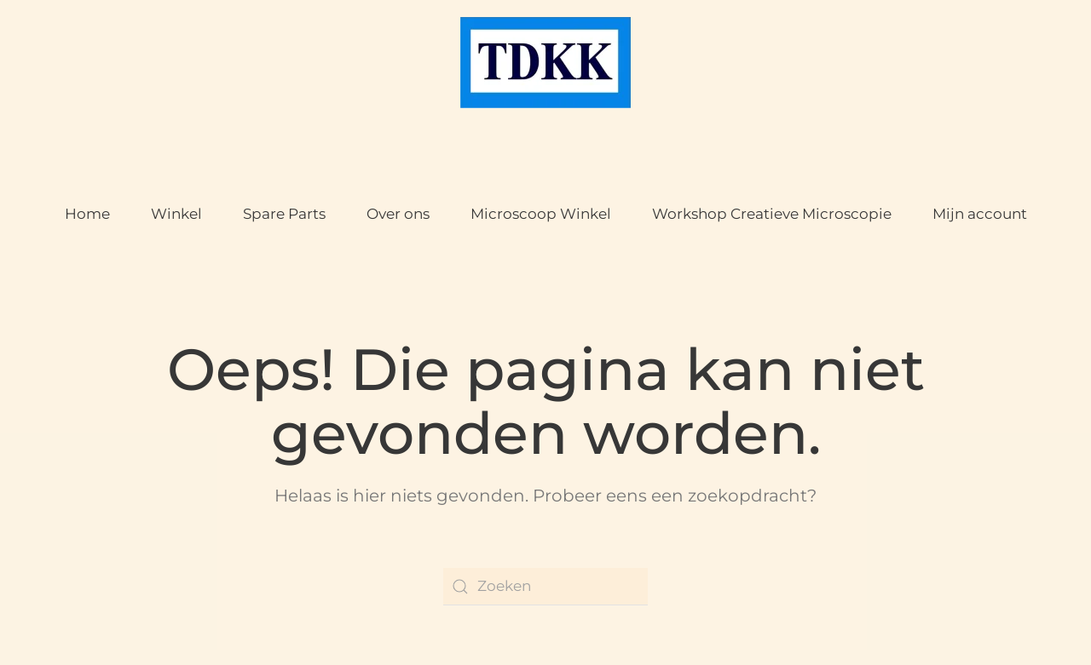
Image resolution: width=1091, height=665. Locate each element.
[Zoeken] (545, 586)
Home (87, 213)
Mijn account (979, 213)
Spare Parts (284, 213)
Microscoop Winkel (540, 213)
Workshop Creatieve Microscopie (772, 213)
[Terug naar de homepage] (545, 62)
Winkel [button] (176, 213)
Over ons (398, 213)
